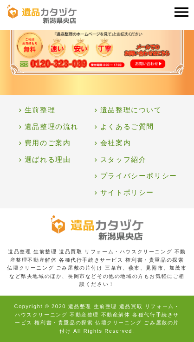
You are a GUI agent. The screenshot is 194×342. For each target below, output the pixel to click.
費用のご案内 (48, 143)
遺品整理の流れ (51, 126)
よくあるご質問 (127, 126)
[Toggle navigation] (181, 12)
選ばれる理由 (48, 159)
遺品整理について (131, 110)
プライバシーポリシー (138, 176)
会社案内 (115, 143)
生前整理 (40, 110)
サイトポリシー (127, 192)
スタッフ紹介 (123, 159)
